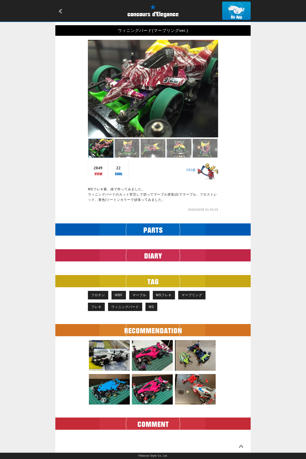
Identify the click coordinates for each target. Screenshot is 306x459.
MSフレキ (164, 295)
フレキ (96, 307)
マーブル (139, 295)
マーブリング (191, 295)
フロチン (98, 295)
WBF (119, 295)
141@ (191, 170)
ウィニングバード (125, 307)
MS (151, 307)
